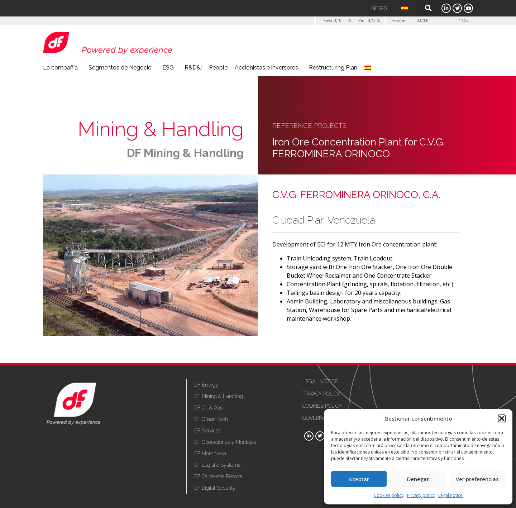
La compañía (62, 67)
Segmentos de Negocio (122, 67)
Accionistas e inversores (268, 67)
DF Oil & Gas (208, 408)
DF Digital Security (214, 488)
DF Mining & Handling (185, 152)
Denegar (418, 479)
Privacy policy (421, 495)
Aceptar (359, 479)
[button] (501, 418)
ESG (169, 67)
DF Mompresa (210, 453)
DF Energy (206, 385)
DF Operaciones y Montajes (225, 442)
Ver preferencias (477, 479)
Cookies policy (388, 495)
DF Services (207, 430)
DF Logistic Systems (217, 465)
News (379, 8)
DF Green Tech (211, 419)
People (218, 67)
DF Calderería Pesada (218, 476)
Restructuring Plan (333, 67)
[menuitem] (404, 8)
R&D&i (193, 67)
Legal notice (450, 495)
